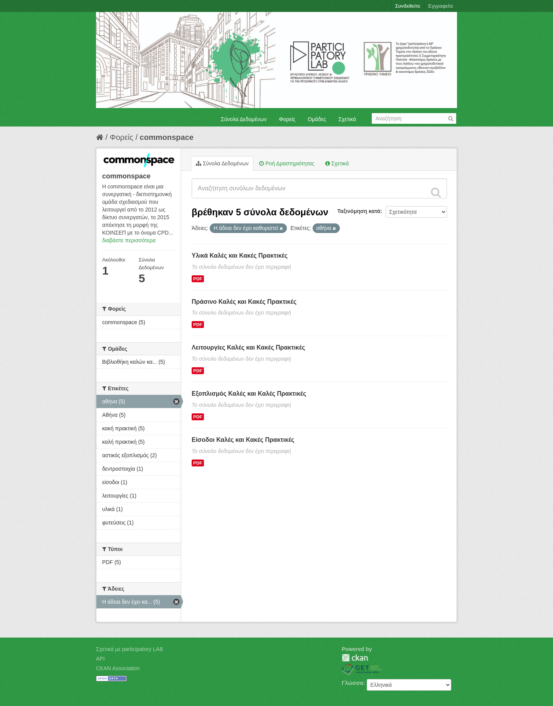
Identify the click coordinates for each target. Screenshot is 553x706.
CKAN (355, 658)
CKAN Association (118, 668)
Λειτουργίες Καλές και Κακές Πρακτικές (248, 347)
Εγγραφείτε (440, 6)
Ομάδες (317, 119)
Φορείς (287, 119)
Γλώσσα (352, 683)
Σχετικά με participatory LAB (129, 649)
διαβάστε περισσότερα (129, 240)
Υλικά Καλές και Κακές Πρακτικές (240, 255)
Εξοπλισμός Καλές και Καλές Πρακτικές (249, 393)
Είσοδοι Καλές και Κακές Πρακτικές (243, 439)
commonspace (167, 137)
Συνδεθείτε (407, 6)
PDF (197, 278)
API (100, 659)
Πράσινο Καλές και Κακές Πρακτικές (244, 301)
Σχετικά (347, 119)
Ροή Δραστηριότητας (286, 163)
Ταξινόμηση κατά (358, 211)
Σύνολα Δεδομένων (244, 119)
